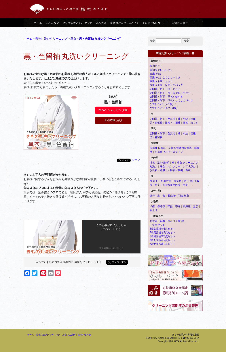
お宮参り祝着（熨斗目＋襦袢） (167, 221)
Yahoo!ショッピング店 (113, 110)
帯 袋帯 (154, 181)
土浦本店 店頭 (113, 120)
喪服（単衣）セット (161, 81)
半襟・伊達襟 (157, 206)
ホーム (30, 334)
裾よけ (153, 210)
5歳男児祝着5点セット (163, 236)
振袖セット (156, 65)
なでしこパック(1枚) (161, 104)
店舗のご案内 (68, 334)
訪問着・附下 (157, 118)
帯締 (177, 206)
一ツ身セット (157, 224)
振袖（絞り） (190, 122)
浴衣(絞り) (163, 162)
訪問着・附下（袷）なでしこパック (170, 92)
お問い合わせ (84, 334)
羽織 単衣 (183, 195)
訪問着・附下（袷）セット (165, 88)
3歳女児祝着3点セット (163, 228)
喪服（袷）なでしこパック (165, 77)
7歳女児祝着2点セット (163, 240)
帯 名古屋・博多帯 (170, 181)
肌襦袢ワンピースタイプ (169, 151)
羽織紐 (187, 206)
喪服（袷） (156, 73)
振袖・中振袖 (172, 122)
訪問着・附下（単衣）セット (166, 96)
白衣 (188, 170)
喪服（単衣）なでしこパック (166, 85)
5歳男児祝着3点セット (163, 232)
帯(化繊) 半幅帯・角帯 (175, 184)
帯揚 (170, 206)
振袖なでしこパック (161, 69)
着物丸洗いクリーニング (48, 334)
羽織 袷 (172, 195)
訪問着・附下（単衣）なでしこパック (171, 100)
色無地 (171, 118)
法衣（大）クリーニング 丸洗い (178, 166)
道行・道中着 (157, 195)
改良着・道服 (157, 170)
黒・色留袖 (156, 122)
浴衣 (152, 162)
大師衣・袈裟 (175, 170)
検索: (152, 40)
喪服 (193, 118)
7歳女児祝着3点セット (163, 244)
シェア (136, 159)
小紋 (185, 118)
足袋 (195, 206)
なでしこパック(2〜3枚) (163, 108)
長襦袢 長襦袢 (158, 148)
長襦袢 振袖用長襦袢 (180, 148)
